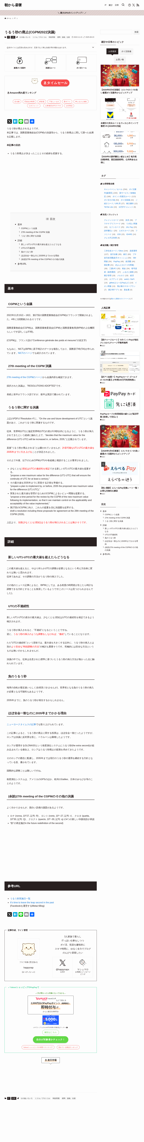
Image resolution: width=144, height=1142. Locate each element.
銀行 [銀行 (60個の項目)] (127, 254)
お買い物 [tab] (120, 59)
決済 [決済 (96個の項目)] (129, 220)
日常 (12, 37)
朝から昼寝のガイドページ (120, 298)
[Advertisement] (50, 184)
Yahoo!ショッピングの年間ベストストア (38, 1047)
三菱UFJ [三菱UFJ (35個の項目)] (114, 268)
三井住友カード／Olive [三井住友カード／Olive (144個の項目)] (116, 251)
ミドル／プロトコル (40, 37)
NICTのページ (25, 353)
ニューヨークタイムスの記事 (21, 724)
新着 (41, 101)
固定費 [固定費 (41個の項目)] (108, 265)
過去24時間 (29, 101)
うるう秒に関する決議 (31, 236)
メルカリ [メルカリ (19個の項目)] (122, 275)
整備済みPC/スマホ (53, 106)
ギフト (67, 101)
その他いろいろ (24, 37)
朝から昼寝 (13, 5)
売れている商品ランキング (68, 1047)
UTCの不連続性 (28, 248)
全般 (17, 101)
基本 (20, 224)
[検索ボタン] (123, 5)
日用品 (69, 106)
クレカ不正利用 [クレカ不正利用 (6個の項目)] (112, 238)
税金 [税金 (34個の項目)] (126, 268)
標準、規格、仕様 (63, 37)
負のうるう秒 (27, 252)
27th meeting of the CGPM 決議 (35, 232)
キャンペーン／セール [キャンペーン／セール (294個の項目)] (115, 189)
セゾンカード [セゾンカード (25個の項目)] (116, 227)
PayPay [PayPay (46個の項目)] (118, 261)
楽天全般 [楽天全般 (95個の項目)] (116, 254)
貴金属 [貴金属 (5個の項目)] (128, 290)
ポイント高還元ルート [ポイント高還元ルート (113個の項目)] (124, 196)
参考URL (22, 264)
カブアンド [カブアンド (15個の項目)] (115, 279)
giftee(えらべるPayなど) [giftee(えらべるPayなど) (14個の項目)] (121, 283)
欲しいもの (54, 101)
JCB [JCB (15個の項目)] (121, 234)
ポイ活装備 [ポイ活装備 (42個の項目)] (127, 200)
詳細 (20, 240)
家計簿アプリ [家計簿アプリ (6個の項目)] (115, 290)
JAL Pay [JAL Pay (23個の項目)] (131, 227)
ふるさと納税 (81, 101)
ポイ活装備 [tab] (126, 51)
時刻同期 (52, 37)
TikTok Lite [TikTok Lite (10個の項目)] (110, 207)
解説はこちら (51, 1032)
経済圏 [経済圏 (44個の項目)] (130, 261)
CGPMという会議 (29, 228)
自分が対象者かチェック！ (50, 1039)
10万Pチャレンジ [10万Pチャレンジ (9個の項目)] (127, 207)
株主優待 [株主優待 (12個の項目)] (132, 203)
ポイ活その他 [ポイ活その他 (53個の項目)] (111, 200)
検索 (137, 32)
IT (8, 37)
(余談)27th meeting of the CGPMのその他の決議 (42, 259)
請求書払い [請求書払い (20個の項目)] (110, 231)
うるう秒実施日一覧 (20, 898)
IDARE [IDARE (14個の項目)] (131, 234)
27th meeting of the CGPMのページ (24, 377)
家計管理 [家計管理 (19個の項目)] (109, 275)
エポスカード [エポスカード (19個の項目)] (126, 231)
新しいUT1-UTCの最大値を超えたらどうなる (41, 244)
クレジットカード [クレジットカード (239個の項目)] (114, 220)
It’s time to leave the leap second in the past (32, 902)
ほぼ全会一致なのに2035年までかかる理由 (40, 255)
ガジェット (34, 106)
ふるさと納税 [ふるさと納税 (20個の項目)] (130, 272)
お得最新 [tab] (112, 51)
